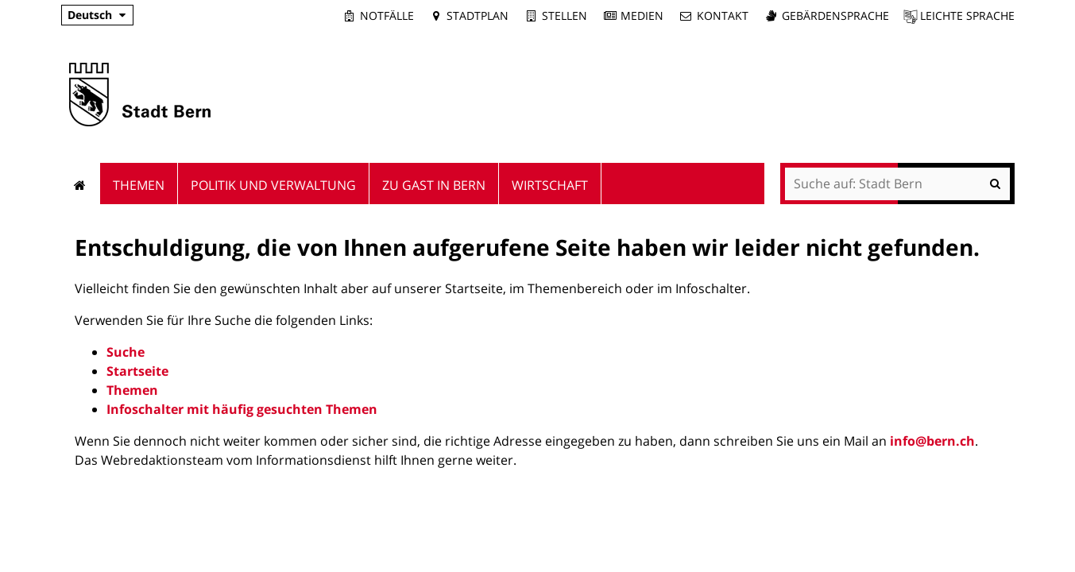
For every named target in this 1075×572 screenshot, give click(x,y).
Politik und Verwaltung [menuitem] (273, 185)
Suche (125, 352)
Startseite (137, 371)
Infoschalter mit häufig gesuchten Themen (241, 409)
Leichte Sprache (967, 15)
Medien (642, 15)
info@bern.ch (932, 441)
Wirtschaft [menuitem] (550, 185)
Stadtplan (477, 15)
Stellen (564, 15)
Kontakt (722, 15)
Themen (132, 390)
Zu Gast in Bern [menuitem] (433, 185)
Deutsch (90, 14)
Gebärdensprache (835, 15)
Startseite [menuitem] (80, 183)
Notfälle (387, 15)
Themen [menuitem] (138, 185)
